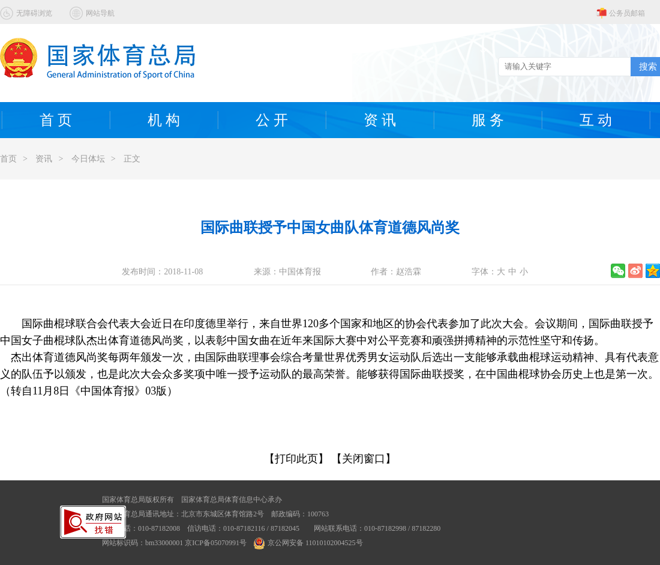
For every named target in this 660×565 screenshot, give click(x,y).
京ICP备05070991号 (216, 543)
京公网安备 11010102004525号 (308, 543)
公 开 (272, 120)
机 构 (164, 120)
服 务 (488, 120)
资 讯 (380, 120)
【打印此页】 (296, 459)
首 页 (56, 120)
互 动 (596, 120)
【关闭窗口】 (363, 459)
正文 (132, 158)
